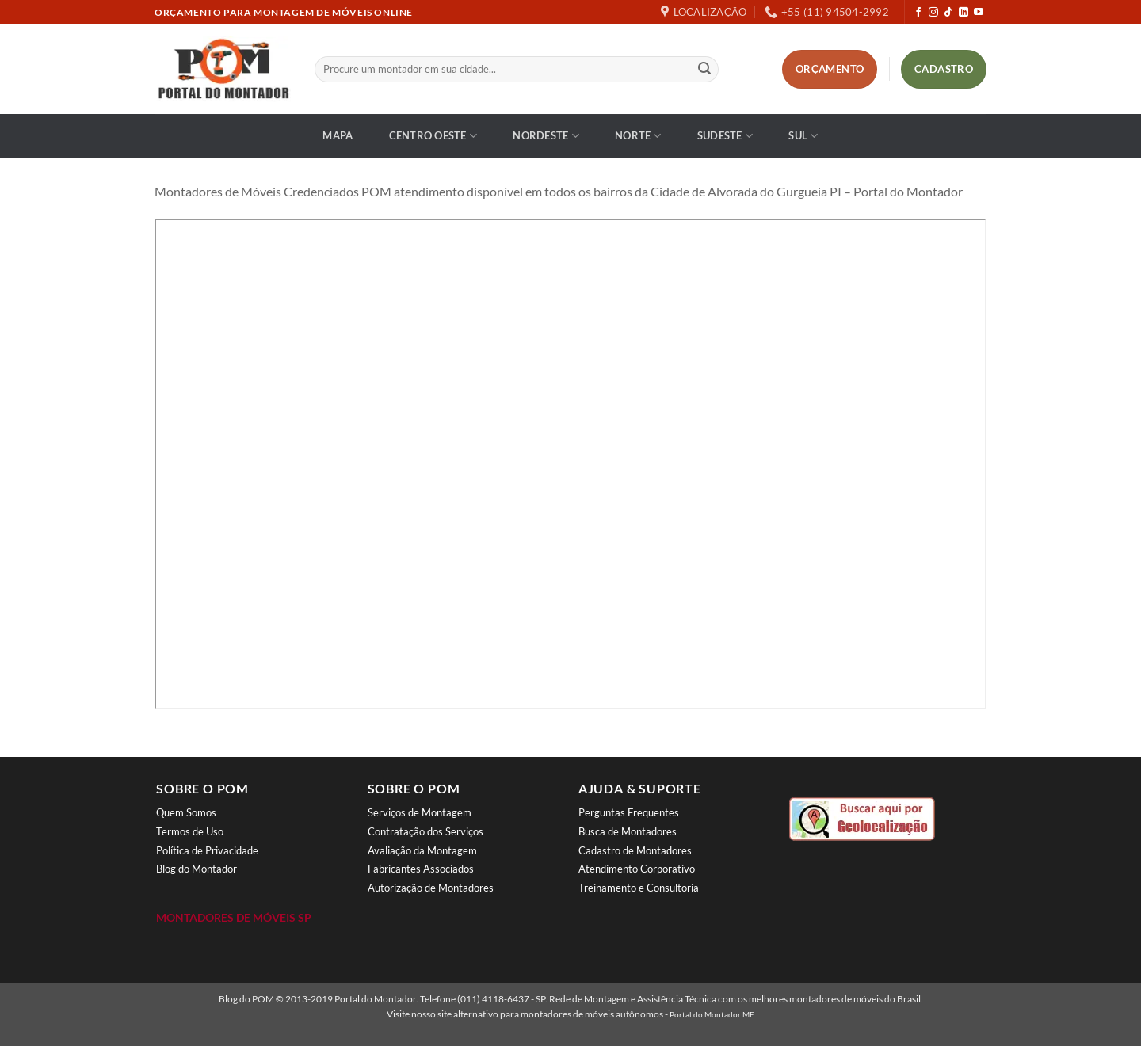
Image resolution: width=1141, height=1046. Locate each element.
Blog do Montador (196, 868)
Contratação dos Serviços (425, 831)
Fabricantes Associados (421, 868)
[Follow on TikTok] (948, 12)
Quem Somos (186, 812)
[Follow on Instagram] (933, 12)
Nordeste (546, 135)
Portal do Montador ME (712, 1014)
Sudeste (725, 135)
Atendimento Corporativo (636, 868)
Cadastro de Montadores (635, 850)
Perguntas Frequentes (628, 812)
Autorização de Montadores (431, 887)
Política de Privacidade (207, 850)
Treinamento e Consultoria (638, 887)
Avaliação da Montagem (422, 850)
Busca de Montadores (627, 831)
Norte (638, 135)
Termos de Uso (189, 831)
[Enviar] (704, 69)
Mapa (337, 135)
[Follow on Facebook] (918, 12)
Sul (803, 135)
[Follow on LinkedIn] (963, 12)
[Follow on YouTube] (978, 12)
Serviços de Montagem (419, 812)
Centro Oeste (433, 135)
